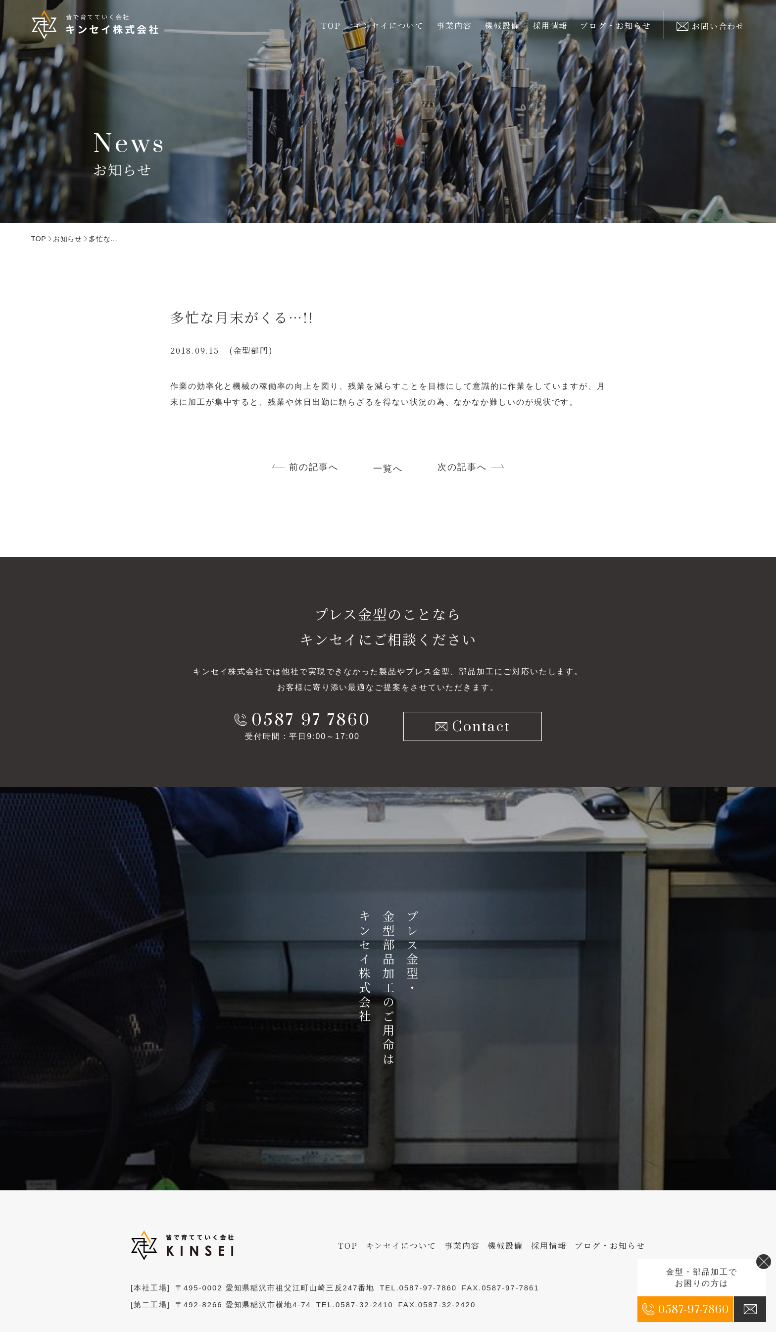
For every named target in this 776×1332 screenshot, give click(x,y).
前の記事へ (314, 467)
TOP (331, 25)
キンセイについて (401, 1245)
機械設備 (502, 25)
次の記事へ (462, 467)
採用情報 (550, 25)
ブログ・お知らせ (615, 25)
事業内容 (462, 1245)
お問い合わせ (710, 26)
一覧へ (388, 469)
